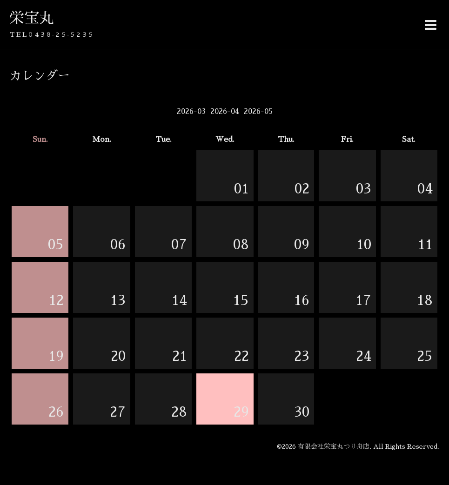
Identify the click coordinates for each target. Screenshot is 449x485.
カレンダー (39, 76)
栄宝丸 (31, 18)
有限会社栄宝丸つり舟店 (333, 446)
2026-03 (191, 111)
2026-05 (258, 111)
